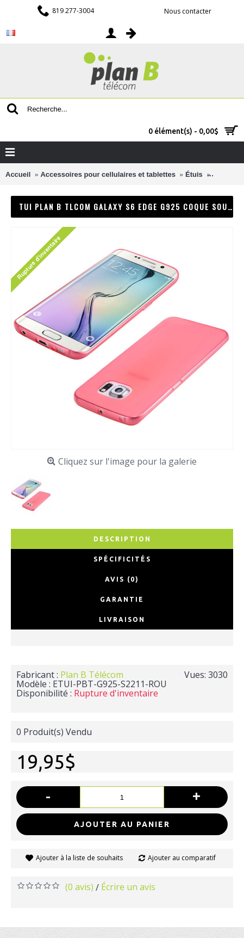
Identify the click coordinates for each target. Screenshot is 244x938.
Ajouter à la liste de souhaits (79, 857)
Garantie (122, 599)
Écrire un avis (128, 887)
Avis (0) (122, 579)
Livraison (122, 619)
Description (122, 538)
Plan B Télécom (91, 675)
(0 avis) (79, 887)
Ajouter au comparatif (182, 857)
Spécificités (122, 559)
